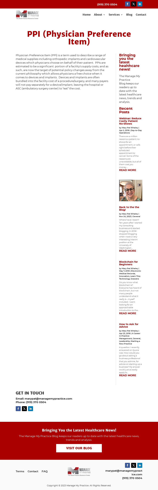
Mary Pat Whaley (130, 128)
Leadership (124, 341)
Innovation (124, 276)
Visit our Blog (79, 448)
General (136, 216)
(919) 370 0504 (132, 478)
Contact (141, 14)
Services (114, 14)
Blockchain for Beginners (128, 263)
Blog (129, 14)
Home (87, 14)
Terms (20, 471)
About (98, 14)
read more (127, 170)
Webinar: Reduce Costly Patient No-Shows (130, 121)
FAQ (45, 471)
